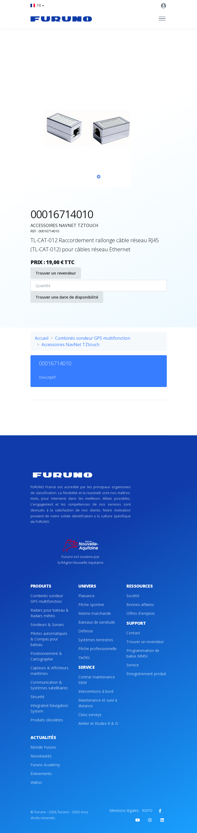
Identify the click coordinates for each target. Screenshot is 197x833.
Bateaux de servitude (96, 622)
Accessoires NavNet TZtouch (70, 344)
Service (132, 664)
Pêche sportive (91, 604)
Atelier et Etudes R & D (98, 723)
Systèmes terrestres (95, 639)
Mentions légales (124, 810)
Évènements (41, 773)
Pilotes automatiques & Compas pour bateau (48, 639)
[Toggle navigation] (162, 18)
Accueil (41, 338)
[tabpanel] (98, 128)
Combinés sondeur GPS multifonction (92, 338)
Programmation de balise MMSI (142, 653)
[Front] (61, 18)
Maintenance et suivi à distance (97, 703)
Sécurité (37, 696)
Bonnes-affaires (140, 604)
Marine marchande (94, 613)
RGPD (147, 810)
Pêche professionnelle (97, 648)
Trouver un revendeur (56, 273)
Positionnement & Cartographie (46, 656)
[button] (37, 5)
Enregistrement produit (146, 673)
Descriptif (47, 377)
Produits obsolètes (46, 719)
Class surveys (90, 714)
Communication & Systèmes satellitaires (49, 685)
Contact (133, 632)
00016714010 (55, 363)
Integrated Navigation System (49, 708)
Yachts (84, 657)
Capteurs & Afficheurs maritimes (49, 670)
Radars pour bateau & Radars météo (49, 613)
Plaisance (86, 595)
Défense (85, 630)
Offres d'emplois (140, 613)
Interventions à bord (95, 691)
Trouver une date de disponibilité (67, 297)
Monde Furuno (43, 747)
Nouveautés (41, 755)
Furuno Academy (45, 764)
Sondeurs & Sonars (47, 624)
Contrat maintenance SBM (96, 679)
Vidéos (36, 782)
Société (132, 595)
